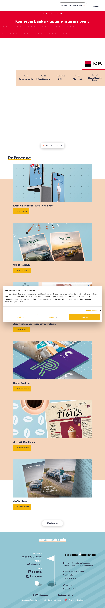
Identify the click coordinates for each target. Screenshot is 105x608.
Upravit (53, 317)
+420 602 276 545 (32, 556)
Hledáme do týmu (65, 595)
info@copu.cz (34, 564)
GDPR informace (40, 595)
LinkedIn (37, 571)
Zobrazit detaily (92, 310)
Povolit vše (84, 317)
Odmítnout (20, 317)
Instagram (36, 576)
